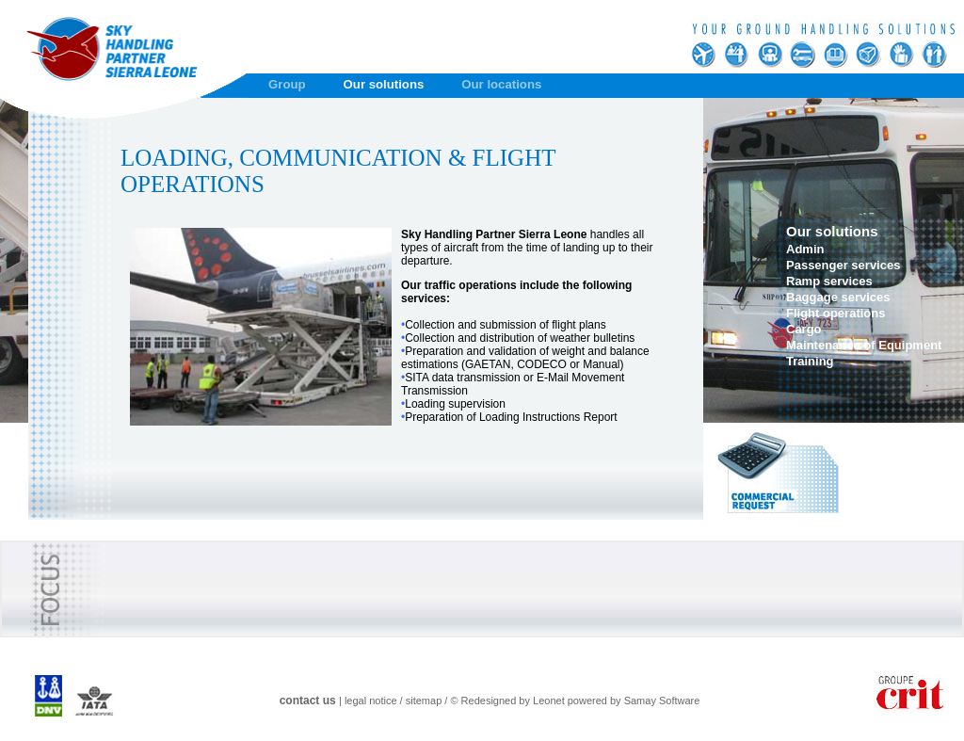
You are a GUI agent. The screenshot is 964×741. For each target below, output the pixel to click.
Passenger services (843, 265)
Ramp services (829, 281)
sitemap (424, 700)
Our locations (501, 84)
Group (287, 84)
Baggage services (838, 297)
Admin (805, 249)
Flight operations (835, 313)
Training (810, 361)
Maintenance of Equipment (863, 345)
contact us (308, 700)
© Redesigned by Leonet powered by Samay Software (574, 700)
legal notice (371, 700)
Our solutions (384, 84)
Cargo (804, 329)
